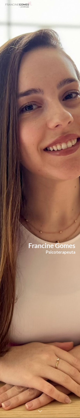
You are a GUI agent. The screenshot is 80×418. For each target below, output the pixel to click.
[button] (40, 411)
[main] (40, 248)
